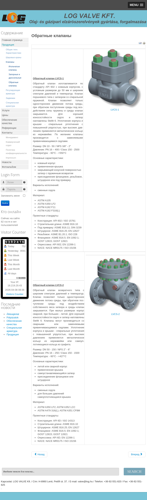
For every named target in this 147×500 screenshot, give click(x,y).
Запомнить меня (10, 195)
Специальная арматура (12, 104)
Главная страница (12, 40)
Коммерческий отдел (13, 143)
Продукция (8, 44)
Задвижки (10, 98)
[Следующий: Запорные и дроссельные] (136, 454)
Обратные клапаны (13, 84)
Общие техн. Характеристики (13, 51)
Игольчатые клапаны (14, 68)
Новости (6, 162)
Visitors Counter (14, 294)
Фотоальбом (9, 166)
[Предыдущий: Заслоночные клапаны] (39, 454)
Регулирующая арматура (13, 92)
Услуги (5, 110)
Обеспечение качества (9, 121)
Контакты (7, 132)
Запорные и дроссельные (15, 76)
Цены (5, 115)
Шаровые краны (13, 57)
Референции (9, 128)
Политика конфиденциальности (16, 151)
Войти (5, 203)
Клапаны (10, 62)
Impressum (11, 158)
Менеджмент (12, 137)
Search (134, 471)
